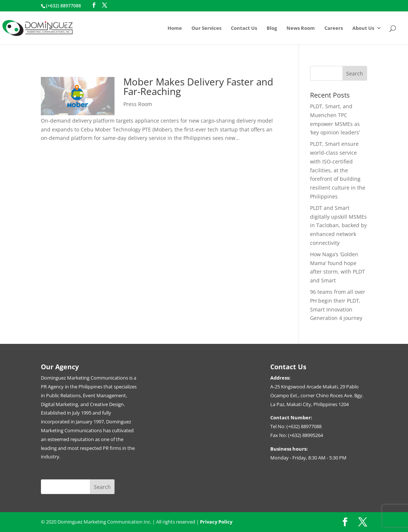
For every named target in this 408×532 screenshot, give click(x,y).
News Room (300, 28)
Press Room (137, 104)
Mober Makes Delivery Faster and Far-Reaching (198, 86)
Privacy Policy (216, 521)
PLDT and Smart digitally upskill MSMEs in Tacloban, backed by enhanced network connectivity (338, 225)
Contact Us (244, 28)
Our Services (206, 28)
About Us (363, 28)
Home (175, 28)
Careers (333, 28)
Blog (272, 28)
